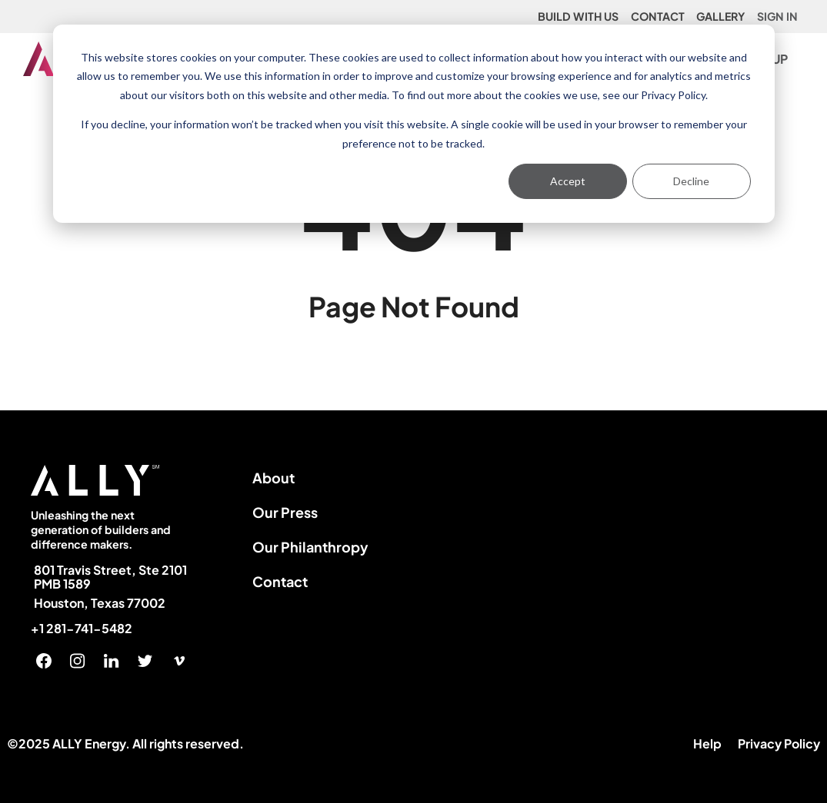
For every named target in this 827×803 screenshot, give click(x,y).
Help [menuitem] (707, 743)
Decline (691, 180)
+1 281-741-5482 (81, 628)
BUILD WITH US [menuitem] (578, 16)
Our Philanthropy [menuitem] (310, 547)
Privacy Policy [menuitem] (779, 743)
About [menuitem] (273, 477)
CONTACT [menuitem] (658, 16)
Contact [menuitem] (280, 581)
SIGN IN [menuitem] (777, 16)
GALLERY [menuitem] (720, 16)
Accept (567, 180)
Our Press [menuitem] (285, 512)
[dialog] (414, 124)
